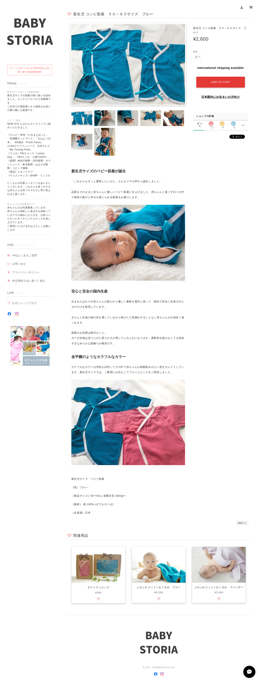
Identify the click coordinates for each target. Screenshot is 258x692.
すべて (199, 123)
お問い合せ (19, 263)
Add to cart (220, 81)
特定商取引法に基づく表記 (28, 280)
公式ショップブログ (24, 303)
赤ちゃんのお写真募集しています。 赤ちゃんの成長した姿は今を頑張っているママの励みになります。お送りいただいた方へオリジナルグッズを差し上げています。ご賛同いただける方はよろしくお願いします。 (29, 218)
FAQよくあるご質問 (24, 255)
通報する (242, 523)
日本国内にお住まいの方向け (220, 96)
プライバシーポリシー (26, 272)
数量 (195, 52)
